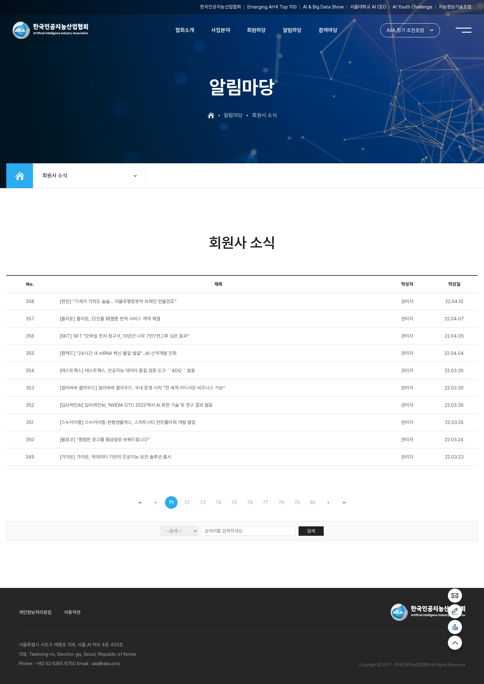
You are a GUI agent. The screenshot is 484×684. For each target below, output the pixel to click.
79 (297, 502)
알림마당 (292, 30)
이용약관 (72, 612)
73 (203, 502)
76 (250, 502)
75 (234, 502)
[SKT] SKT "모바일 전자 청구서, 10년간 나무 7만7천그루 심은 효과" (124, 336)
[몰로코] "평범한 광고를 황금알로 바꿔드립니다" (105, 439)
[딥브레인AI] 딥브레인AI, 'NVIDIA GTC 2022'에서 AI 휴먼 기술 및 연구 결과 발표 (136, 405)
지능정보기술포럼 (455, 7)
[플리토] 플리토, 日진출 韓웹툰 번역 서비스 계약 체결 (110, 319)
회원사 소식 (54, 175)
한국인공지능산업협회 (220, 7)
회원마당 (256, 30)
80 (313, 502)
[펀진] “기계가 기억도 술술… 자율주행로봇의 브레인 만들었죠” (118, 301)
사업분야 (220, 30)
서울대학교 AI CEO (368, 7)
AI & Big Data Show (323, 7)
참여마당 (328, 30)
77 (265, 502)
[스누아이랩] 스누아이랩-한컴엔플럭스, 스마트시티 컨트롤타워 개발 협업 (127, 422)
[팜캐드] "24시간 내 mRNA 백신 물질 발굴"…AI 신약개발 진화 (118, 353)
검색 (311, 531)
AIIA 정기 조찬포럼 (405, 30)
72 (187, 502)
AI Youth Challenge (412, 7)
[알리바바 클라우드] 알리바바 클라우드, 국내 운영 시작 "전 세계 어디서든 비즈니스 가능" (142, 388)
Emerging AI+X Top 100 (272, 7)
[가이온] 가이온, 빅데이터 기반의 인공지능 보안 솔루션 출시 (115, 457)
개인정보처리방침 (35, 612)
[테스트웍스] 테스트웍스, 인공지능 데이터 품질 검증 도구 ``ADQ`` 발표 (127, 370)
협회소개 (184, 30)
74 (218, 502)
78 (281, 502)
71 (171, 502)
